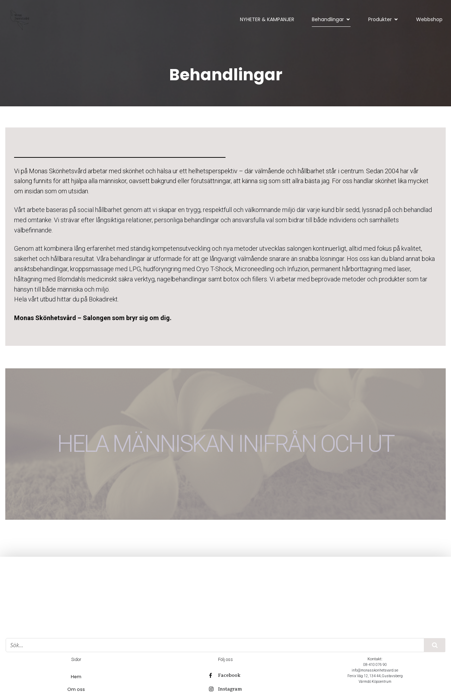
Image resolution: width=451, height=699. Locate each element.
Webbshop (429, 19)
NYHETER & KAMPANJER (267, 19)
